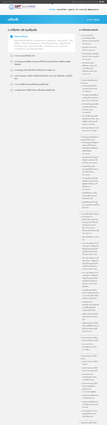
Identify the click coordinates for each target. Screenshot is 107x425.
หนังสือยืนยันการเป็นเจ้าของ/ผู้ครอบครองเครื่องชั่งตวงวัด (89, 195)
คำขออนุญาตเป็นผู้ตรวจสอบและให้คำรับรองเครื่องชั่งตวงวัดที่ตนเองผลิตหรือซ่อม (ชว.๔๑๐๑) (90, 148)
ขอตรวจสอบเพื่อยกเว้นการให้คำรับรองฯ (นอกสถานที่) (90, 404)
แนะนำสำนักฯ (62, 9)
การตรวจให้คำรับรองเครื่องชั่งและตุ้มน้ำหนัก (31, 84)
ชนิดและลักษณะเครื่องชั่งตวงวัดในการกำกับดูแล (90, 316)
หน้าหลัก (52, 9)
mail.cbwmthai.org (80, 2)
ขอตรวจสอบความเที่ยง (90, 340)
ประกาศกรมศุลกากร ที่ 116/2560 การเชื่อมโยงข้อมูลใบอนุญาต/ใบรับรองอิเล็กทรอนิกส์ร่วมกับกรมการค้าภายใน (90, 248)
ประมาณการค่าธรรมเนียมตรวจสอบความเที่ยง (89, 347)
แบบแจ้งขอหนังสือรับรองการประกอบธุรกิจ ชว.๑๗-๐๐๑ (90, 41)
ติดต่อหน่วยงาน (93, 9)
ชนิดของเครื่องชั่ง (21, 36)
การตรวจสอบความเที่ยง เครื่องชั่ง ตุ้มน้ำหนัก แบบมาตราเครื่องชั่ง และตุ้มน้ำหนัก (43, 77)
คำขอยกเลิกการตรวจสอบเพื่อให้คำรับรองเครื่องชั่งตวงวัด (89, 413)
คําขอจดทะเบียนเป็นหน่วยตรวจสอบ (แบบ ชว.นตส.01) (89, 88)
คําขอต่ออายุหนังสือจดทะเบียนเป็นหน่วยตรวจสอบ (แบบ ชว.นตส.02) (90, 97)
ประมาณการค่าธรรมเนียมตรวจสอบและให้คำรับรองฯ (89, 377)
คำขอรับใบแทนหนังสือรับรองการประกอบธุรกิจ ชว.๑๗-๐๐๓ (90, 56)
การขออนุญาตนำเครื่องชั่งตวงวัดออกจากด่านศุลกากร (34, 70)
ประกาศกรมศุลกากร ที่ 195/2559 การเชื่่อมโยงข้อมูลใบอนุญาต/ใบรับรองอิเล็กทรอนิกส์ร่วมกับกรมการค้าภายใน (90, 263)
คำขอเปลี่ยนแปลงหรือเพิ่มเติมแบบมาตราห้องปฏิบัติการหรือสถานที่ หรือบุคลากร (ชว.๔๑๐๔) (90, 183)
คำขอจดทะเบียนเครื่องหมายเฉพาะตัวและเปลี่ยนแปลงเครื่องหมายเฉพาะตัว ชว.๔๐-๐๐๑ (89, 68)
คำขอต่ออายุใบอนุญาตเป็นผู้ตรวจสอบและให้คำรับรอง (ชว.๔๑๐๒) (90, 160)
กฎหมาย (71, 9)
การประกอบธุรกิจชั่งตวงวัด (24, 56)
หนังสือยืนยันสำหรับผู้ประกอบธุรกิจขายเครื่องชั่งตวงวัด (90, 205)
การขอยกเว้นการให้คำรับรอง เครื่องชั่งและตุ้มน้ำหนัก (34, 90)
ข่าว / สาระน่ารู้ (81, 9)
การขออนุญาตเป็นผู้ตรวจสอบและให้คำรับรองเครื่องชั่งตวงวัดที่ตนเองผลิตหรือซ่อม (42, 62)
